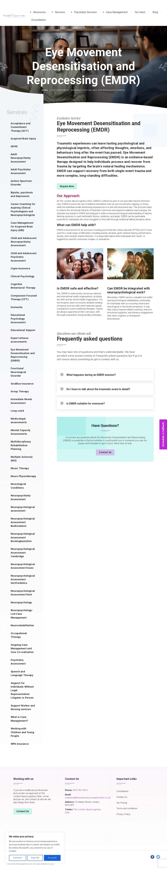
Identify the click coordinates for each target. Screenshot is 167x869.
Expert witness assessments (19, 345)
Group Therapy (20, 397)
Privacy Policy (123, 814)
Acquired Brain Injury (23, 144)
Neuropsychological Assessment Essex (23, 571)
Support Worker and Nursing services (23, 712)
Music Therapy (20, 474)
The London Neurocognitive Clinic (83, 811)
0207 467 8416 (80, 790)
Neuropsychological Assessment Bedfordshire (23, 527)
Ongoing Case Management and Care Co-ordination (22, 653)
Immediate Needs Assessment (21, 406)
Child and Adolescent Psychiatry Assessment (24, 262)
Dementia (16, 312)
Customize (17, 857)
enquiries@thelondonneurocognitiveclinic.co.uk (88, 797)
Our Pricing (121, 802)
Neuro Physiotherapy (23, 481)
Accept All (52, 857)
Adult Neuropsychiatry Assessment (21, 163)
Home (45, 90)
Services (60, 12)
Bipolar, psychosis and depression (22, 199)
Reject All (35, 857)
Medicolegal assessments (19, 426)
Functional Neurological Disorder (18, 377)
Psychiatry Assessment (18, 667)
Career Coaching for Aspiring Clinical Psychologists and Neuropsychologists (23, 215)
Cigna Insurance (20, 274)
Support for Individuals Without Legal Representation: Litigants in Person (22, 696)
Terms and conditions (126, 808)
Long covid (17, 416)
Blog (155, 12)
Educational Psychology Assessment (18, 324)
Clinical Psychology (22, 282)
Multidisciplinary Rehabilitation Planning (21, 450)
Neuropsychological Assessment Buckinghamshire (23, 542)
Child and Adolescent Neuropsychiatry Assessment (24, 247)
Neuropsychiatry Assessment (21, 502)
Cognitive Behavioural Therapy (23, 291)
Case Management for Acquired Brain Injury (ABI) (22, 231)
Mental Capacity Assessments (20, 437)
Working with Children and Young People (22, 737)
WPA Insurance (20, 749)
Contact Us (105, 454)
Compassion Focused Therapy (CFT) (24, 303)
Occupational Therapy (19, 640)
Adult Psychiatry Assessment (21, 176)
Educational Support (23, 335)
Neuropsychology (21, 608)
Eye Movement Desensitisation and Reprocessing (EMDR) (23, 360)
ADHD (14, 152)
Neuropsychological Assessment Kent (23, 598)
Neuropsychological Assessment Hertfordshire (23, 584)
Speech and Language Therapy (22, 678)
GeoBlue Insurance (22, 389)
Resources (39, 12)
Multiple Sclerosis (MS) (22, 464)
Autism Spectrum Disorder (21, 188)
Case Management (117, 12)
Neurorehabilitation (22, 631)
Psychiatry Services (85, 12)
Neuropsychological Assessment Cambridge (23, 558)
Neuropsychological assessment (23, 514)
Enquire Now (67, 186)
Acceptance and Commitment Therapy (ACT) (20, 132)
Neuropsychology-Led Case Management (22, 619)
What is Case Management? (19, 724)
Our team (140, 12)
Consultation (38, 20)
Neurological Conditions (18, 491)
